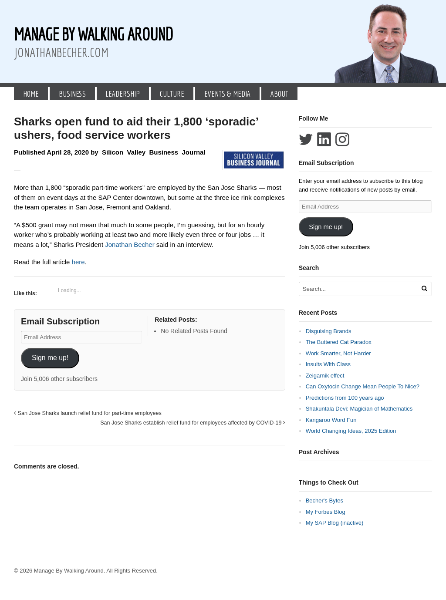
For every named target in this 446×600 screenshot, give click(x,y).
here (78, 262)
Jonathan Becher (129, 244)
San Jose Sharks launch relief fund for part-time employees (88, 413)
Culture (172, 93)
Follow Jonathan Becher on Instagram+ (342, 139)
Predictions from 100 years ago (345, 397)
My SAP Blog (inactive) (335, 522)
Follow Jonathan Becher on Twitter (306, 139)
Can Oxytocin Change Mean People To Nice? (362, 386)
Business (72, 93)
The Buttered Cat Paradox (339, 342)
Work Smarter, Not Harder (338, 353)
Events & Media (227, 93)
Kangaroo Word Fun (331, 420)
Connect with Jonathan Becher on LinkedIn (324, 139)
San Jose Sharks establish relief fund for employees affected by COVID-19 (192, 423)
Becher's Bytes (324, 500)
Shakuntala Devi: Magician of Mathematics (359, 408)
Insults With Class (328, 364)
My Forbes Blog (325, 512)
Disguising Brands (328, 331)
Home (31, 93)
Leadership (122, 93)
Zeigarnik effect (325, 375)
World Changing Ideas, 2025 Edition (351, 431)
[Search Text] (359, 289)
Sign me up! (50, 357)
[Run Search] (424, 288)
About (279, 93)
